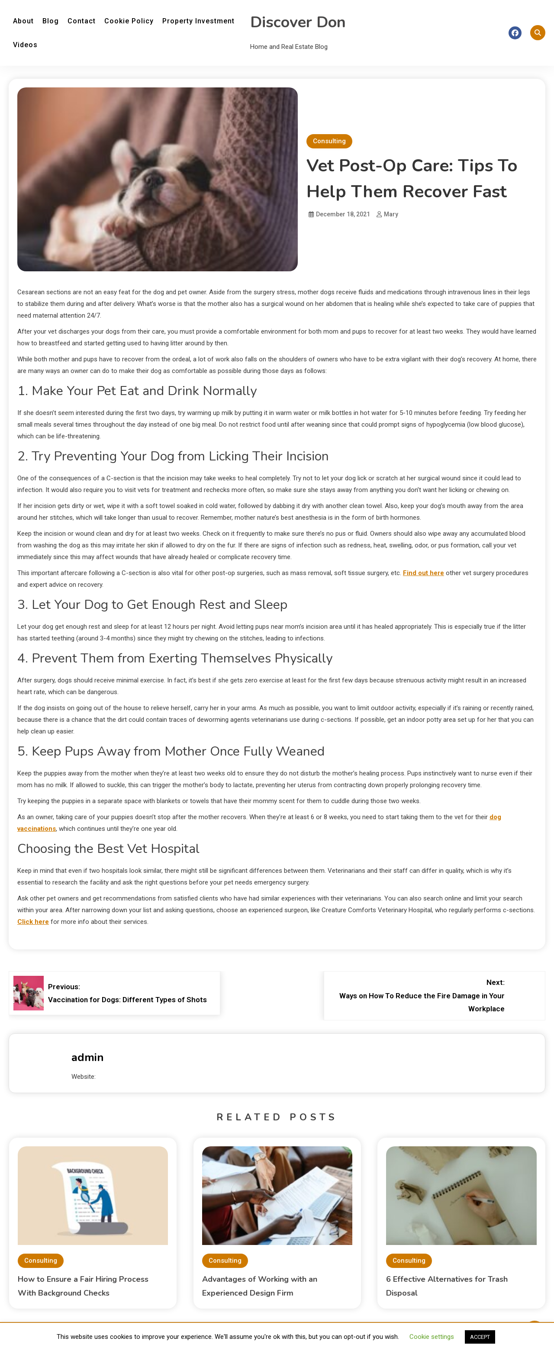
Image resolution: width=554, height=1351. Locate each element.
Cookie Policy (129, 21)
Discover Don (298, 22)
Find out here (423, 573)
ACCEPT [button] (480, 1337)
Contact (82, 21)
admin (87, 1057)
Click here (33, 922)
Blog (50, 21)
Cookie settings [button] (431, 1337)
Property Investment (198, 21)
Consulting (329, 141)
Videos (25, 45)
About (23, 21)
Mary (391, 214)
